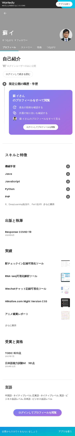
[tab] (9, 47)
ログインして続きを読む (18, 74)
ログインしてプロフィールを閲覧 (40, 127)
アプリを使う (64, 4)
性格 (39, 47)
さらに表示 (48, 204)
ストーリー (26, 47)
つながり (51, 47)
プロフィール (9, 47)
